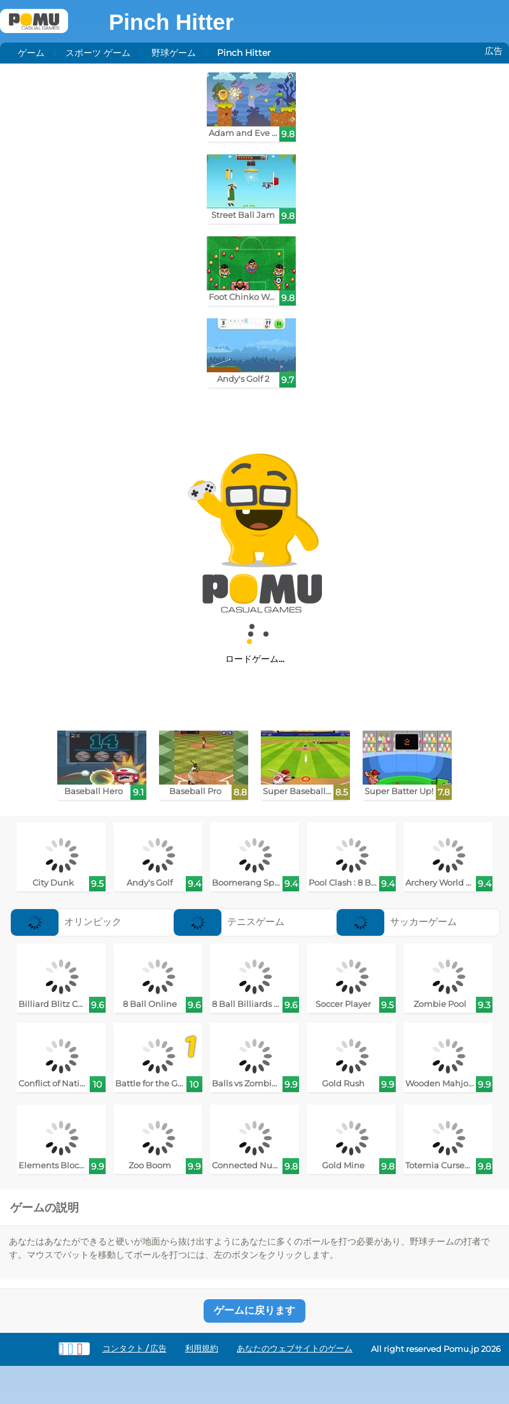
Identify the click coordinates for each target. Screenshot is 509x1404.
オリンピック (66, 921)
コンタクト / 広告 (134, 1348)
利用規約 (201, 1348)
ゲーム (31, 52)
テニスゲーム (229, 921)
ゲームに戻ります (254, 1310)
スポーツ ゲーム (98, 52)
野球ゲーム (173, 52)
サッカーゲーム (397, 921)
